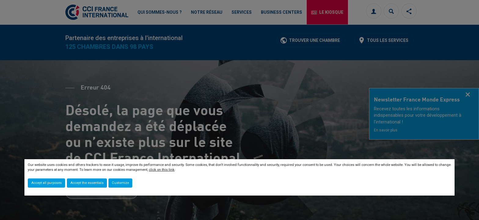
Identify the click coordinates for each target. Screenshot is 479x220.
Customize (120, 183)
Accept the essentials (87, 183)
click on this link (161, 170)
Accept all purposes (46, 183)
